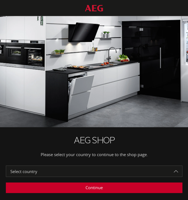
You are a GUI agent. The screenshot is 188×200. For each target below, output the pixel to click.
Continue (94, 187)
